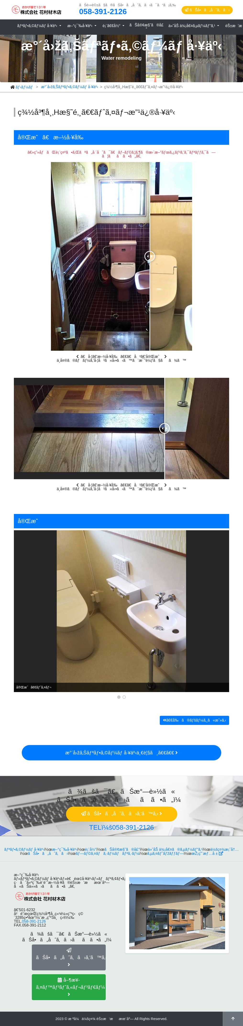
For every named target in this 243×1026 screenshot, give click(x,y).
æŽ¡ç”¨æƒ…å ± (207, 853)
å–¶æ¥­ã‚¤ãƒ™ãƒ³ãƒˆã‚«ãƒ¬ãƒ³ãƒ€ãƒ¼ (70, 987)
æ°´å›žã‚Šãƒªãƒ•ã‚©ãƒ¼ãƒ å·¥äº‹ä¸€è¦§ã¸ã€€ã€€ (121, 752)
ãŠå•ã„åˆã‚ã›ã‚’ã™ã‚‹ (70, 957)
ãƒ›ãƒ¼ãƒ (25, 87)
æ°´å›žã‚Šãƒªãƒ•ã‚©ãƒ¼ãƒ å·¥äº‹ (69, 87)
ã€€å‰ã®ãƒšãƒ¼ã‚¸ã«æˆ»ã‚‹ (194, 720)
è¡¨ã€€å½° (112, 26)
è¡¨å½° (90, 849)
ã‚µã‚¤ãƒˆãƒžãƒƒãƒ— (165, 853)
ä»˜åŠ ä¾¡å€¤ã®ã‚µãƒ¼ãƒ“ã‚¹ (175, 849)
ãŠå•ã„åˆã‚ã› (207, 10)
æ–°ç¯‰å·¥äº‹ (80, 26)
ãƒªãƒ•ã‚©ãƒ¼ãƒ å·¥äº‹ (37, 26)
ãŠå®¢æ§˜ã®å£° (146, 27)
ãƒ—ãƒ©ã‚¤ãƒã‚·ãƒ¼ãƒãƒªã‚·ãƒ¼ (107, 853)
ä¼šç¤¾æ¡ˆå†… (224, 849)
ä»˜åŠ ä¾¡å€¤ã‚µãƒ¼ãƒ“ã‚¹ (192, 26)
